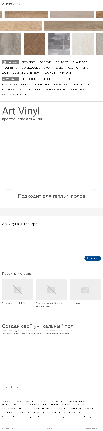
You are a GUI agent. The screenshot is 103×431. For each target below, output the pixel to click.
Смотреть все (92, 259)
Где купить (63, 417)
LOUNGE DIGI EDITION (26, 73)
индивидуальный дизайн (37, 333)
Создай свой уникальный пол (37, 328)
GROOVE (45, 62)
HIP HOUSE (77, 89)
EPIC (85, 68)
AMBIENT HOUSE (55, 89)
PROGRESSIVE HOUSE (15, 94)
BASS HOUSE (81, 85)
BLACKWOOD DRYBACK (36, 68)
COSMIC (73, 68)
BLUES (59, 68)
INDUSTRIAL (9, 68)
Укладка (29, 417)
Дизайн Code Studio (93, 428)
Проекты (41, 417)
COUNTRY (62, 62)
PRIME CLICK (74, 79)
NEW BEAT (28, 62)
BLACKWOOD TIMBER (15, 85)
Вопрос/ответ (90, 417)
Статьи (52, 417)
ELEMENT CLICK (52, 79)
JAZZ (5, 73)
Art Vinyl (12, 4)
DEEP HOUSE (30, 79)
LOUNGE (49, 73)
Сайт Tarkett (51, 428)
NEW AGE (65, 73)
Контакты (76, 417)
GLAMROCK (80, 62)
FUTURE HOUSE (11, 89)
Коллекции (17, 417)
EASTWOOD (61, 85)
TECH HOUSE (41, 85)
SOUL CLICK (33, 89)
